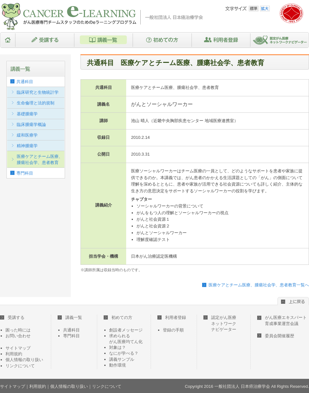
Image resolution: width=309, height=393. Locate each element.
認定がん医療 (219, 323)
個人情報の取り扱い (24, 359)
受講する (44, 40)
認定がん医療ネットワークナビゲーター (279, 40)
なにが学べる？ (123, 353)
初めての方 (162, 40)
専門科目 (24, 173)
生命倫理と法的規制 (35, 103)
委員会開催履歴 (279, 335)
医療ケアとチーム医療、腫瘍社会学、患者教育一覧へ (259, 285)
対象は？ (117, 347)
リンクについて (20, 365)
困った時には (18, 330)
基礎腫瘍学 (27, 113)
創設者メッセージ (126, 330)
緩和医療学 (27, 135)
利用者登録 (221, 40)
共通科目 (24, 81)
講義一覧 (103, 40)
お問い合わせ (18, 335)
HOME (7, 40)
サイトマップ (18, 348)
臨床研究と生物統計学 (38, 92)
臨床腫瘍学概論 (31, 124)
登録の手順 (173, 330)
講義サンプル (121, 359)
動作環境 (117, 365)
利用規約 (13, 353)
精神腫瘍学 (27, 145)
